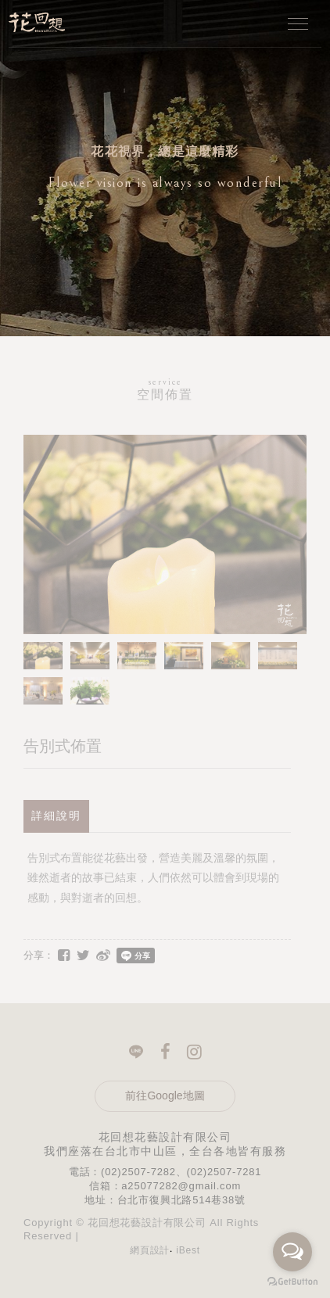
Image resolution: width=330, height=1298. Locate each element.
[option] (165, 168)
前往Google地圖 (164, 1095)
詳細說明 (56, 815)
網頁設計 (150, 1250)
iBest (188, 1250)
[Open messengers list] (292, 1251)
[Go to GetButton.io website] (292, 1282)
